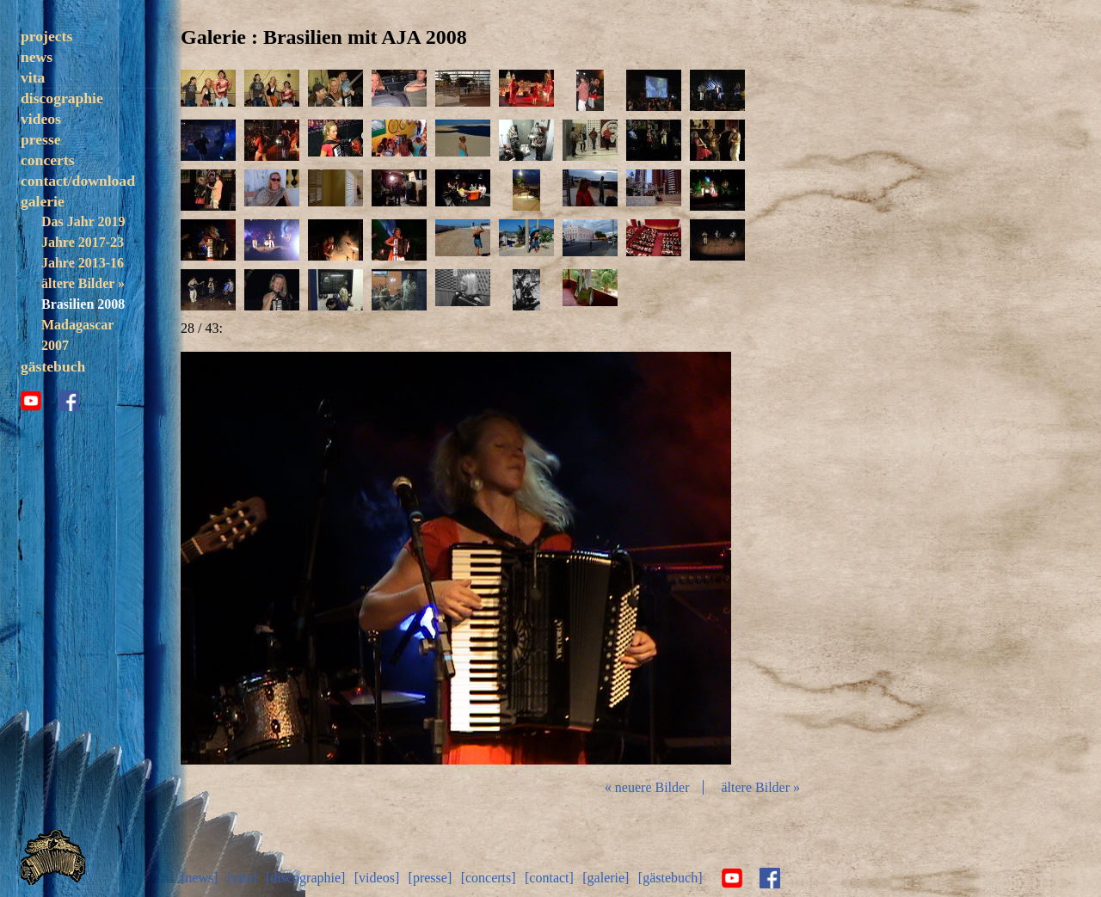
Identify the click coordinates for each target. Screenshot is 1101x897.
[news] (199, 877)
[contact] (549, 877)
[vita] (242, 877)
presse (41, 139)
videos (41, 118)
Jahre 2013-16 (82, 262)
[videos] (376, 877)
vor (640, 558)
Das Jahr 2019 (83, 221)
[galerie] (605, 877)
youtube (31, 400)
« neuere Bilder (647, 787)
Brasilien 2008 (83, 304)
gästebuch (53, 366)
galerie (43, 201)
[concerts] (488, 877)
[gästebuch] (670, 877)
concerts (48, 160)
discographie (62, 98)
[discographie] (305, 877)
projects (46, 36)
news (36, 56)
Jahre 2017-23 (82, 242)
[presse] (430, 877)
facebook (68, 400)
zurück (272, 558)
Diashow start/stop (455, 558)
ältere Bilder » (83, 283)
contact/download (78, 180)
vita (33, 77)
